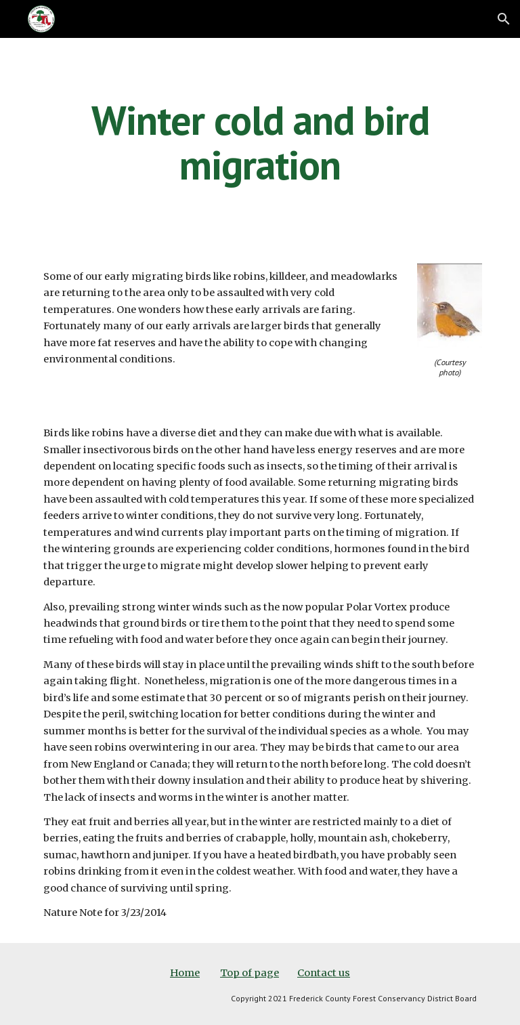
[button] (504, 19)
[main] (259, 142)
